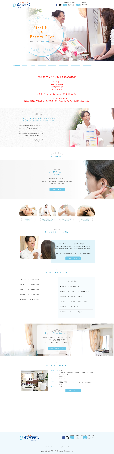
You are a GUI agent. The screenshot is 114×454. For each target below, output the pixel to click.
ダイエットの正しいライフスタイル (77, 301)
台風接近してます (73, 306)
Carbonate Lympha (89, 66)
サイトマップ (65, 447)
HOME (15, 66)
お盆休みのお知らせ (33, 284)
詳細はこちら (57, 189)
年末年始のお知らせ (33, 279)
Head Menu (77, 66)
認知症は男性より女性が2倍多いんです (78, 291)
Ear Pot (34, 66)
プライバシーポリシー (55, 447)
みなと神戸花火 (72, 281)
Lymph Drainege (53, 66)
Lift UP (42, 66)
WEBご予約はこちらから (56, 348)
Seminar (18, 70)
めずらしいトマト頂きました (76, 312)
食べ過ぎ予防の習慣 (73, 286)
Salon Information (24, 66)
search (26, 70)
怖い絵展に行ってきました (75, 296)
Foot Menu (65, 66)
